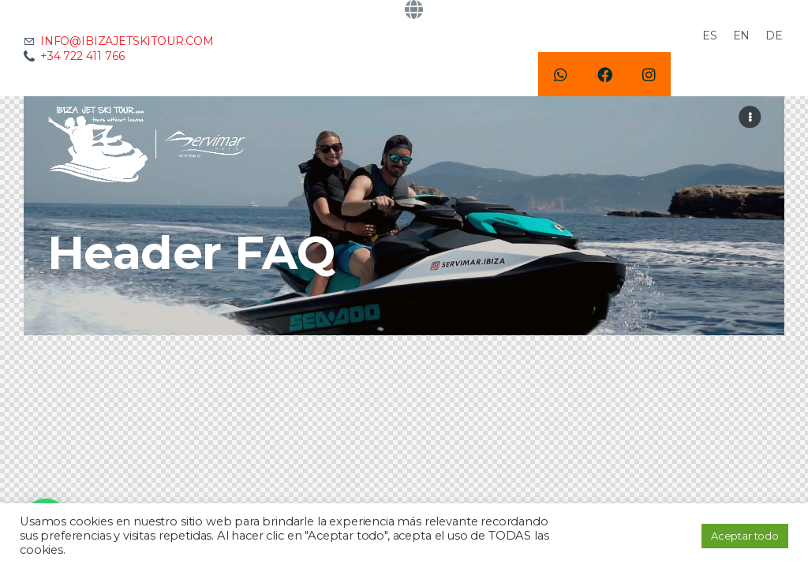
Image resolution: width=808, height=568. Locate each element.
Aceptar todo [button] (745, 535)
